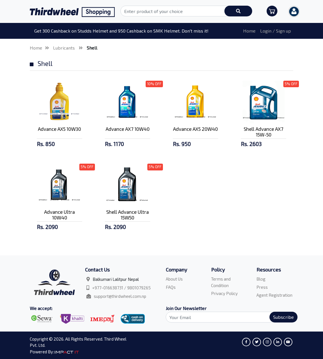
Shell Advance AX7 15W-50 (263, 131)
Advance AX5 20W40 (195, 129)
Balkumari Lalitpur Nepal (116, 279)
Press (262, 287)
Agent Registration (274, 295)
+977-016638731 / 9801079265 (121, 287)
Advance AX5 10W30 (59, 129)
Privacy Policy (224, 293)
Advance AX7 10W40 (128, 129)
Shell (92, 47)
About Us (174, 278)
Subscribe (283, 317)
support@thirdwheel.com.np (120, 296)
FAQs (171, 287)
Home (249, 30)
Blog (260, 278)
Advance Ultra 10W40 (59, 214)
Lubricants (64, 47)
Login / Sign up (275, 30)
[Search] (228, 317)
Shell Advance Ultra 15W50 (127, 214)
